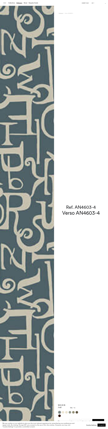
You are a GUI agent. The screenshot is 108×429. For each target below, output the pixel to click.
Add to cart (98, 128)
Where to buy (85, 3)
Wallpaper (19, 3)
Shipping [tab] (61, 174)
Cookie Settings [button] (91, 425)
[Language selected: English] (93, 3)
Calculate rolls (86, 128)
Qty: (71, 114)
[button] (50, 101)
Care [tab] (60, 170)
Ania (79, 166)
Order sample (75, 128)
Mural (25, 3)
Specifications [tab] (63, 166)
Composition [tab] (62, 168)
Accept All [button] (101, 425)
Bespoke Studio (33, 3)
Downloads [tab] (62, 172)
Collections (11, 3)
